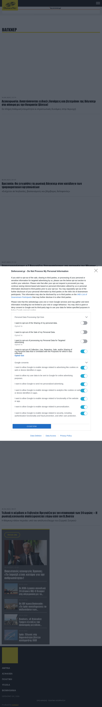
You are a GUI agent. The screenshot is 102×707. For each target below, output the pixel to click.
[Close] (96, 271)
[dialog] (51, 353)
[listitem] (51, 317)
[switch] (83, 323)
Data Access (51, 436)
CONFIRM (32, 426)
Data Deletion (36, 436)
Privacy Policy (66, 436)
